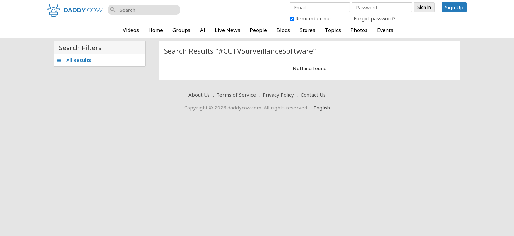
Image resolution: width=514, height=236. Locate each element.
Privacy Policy (278, 94)
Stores (307, 30)
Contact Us (313, 94)
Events (385, 30)
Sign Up (454, 7)
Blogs (283, 30)
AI (202, 30)
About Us (199, 94)
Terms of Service (236, 94)
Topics (333, 30)
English (321, 107)
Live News (227, 30)
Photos (358, 30)
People (258, 30)
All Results (74, 60)
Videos (131, 30)
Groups (181, 30)
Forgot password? (375, 18)
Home (155, 30)
